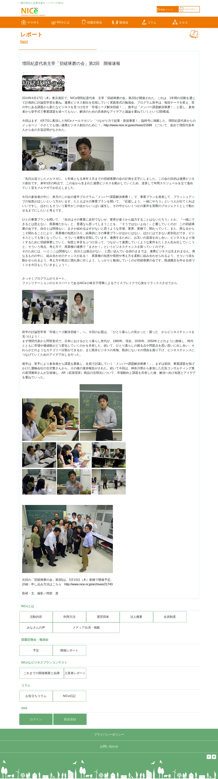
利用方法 (69, 616)
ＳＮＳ (180, 22)
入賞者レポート (75, 673)
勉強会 (120, 22)
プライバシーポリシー (109, 734)
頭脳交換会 (92, 22)
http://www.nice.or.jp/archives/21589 (128, 125)
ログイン (36, 719)
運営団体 (103, 616)
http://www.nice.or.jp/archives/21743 (88, 584)
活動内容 (36, 616)
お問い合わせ (109, 746)
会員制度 (170, 616)
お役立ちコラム (36, 696)
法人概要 (136, 616)
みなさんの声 (36, 627)
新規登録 (70, 719)
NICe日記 (69, 696)
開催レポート (69, 650)
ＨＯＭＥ (30, 22)
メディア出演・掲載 (86, 627)
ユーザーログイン (188, 9)
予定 (36, 650)
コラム (149, 22)
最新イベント (165, 10)
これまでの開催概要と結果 (41, 673)
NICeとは (60, 22)
